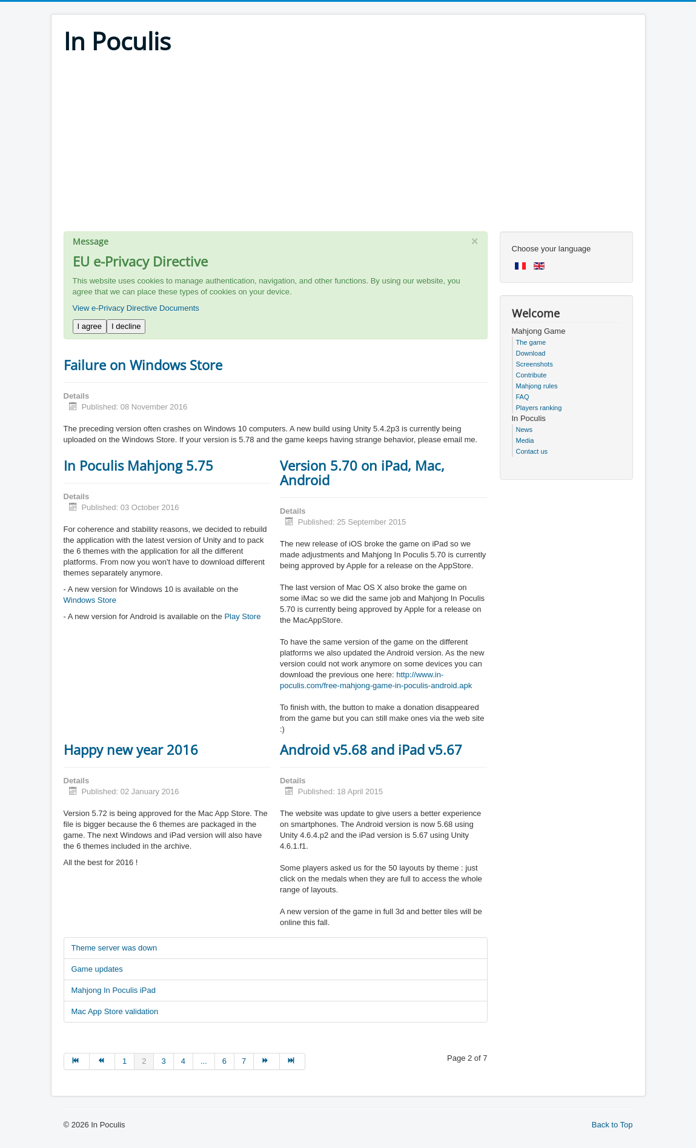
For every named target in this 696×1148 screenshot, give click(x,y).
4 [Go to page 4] (183, 1061)
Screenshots (534, 364)
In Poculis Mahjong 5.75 (138, 465)
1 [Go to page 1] (124, 1061)
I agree (90, 326)
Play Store (242, 616)
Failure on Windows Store (143, 365)
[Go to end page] (292, 1061)
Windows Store (90, 600)
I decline (126, 326)
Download (531, 353)
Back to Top (612, 1124)
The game (531, 342)
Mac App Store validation (115, 1011)
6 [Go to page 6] (224, 1061)
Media (525, 440)
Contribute (531, 375)
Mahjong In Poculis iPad (113, 990)
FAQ (522, 396)
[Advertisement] (348, 146)
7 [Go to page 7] (244, 1061)
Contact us (532, 451)
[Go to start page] (77, 1061)
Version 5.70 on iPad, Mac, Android (362, 472)
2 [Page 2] (144, 1061)
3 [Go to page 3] (163, 1061)
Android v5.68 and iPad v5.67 (371, 749)
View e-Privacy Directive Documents (136, 308)
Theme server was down (114, 947)
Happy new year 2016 (131, 749)
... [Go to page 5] (204, 1061)
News (524, 429)
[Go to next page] (266, 1061)
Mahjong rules (537, 386)
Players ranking (539, 407)
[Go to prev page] (102, 1061)
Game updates (97, 969)
